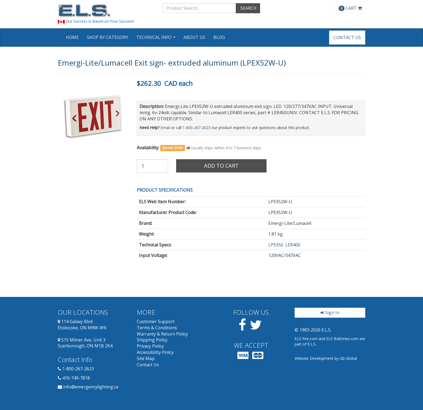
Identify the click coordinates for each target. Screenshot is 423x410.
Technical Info (156, 39)
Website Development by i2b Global (326, 358)
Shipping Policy (152, 340)
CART (350, 8)
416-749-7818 (76, 378)
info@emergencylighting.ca (90, 387)
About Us (194, 37)
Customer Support (156, 321)
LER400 (292, 245)
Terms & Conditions (157, 328)
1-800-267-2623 (196, 127)
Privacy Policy (150, 346)
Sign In (329, 313)
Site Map (146, 358)
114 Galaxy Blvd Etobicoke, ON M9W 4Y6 (82, 324)
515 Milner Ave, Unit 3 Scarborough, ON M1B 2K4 (85, 343)
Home (72, 37)
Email (165, 127)
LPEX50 (275, 245)
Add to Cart (221, 165)
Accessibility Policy (155, 352)
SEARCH (248, 8)
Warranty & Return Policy (162, 334)
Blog (219, 37)
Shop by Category (107, 37)
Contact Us (347, 37)
